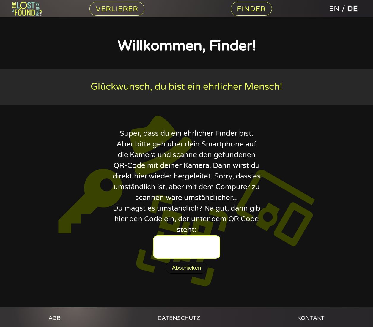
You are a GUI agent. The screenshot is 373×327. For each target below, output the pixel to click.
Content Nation (30, 9)
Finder (251, 9)
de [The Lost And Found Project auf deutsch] (352, 8)
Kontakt (311, 318)
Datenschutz (179, 318)
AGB (54, 318)
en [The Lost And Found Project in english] (334, 8)
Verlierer (117, 9)
